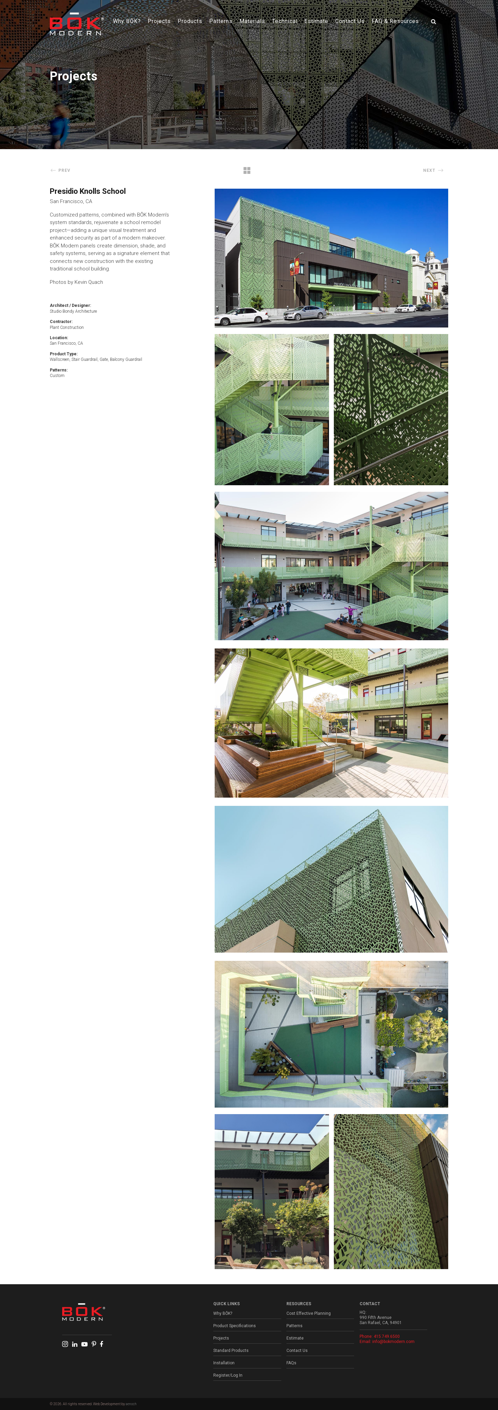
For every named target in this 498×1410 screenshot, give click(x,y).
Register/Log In (227, 1375)
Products (190, 21)
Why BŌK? (127, 21)
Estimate (316, 21)
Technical (284, 21)
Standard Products (231, 1350)
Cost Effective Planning (308, 1313)
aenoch (131, 1404)
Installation (224, 1363)
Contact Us (350, 21)
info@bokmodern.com (393, 1341)
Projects (159, 21)
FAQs (291, 1363)
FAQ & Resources (395, 21)
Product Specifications (234, 1325)
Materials (252, 21)
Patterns (221, 21)
